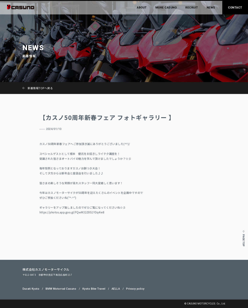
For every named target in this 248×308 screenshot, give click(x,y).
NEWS (211, 7)
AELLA (116, 288)
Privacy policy (135, 288)
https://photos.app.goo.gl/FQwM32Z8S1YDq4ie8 (71, 212)
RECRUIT (191, 7)
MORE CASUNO (166, 7)
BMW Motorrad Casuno (61, 288)
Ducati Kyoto (31, 288)
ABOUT (142, 7)
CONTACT (235, 7)
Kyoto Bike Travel (93, 288)
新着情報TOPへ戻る (40, 88)
